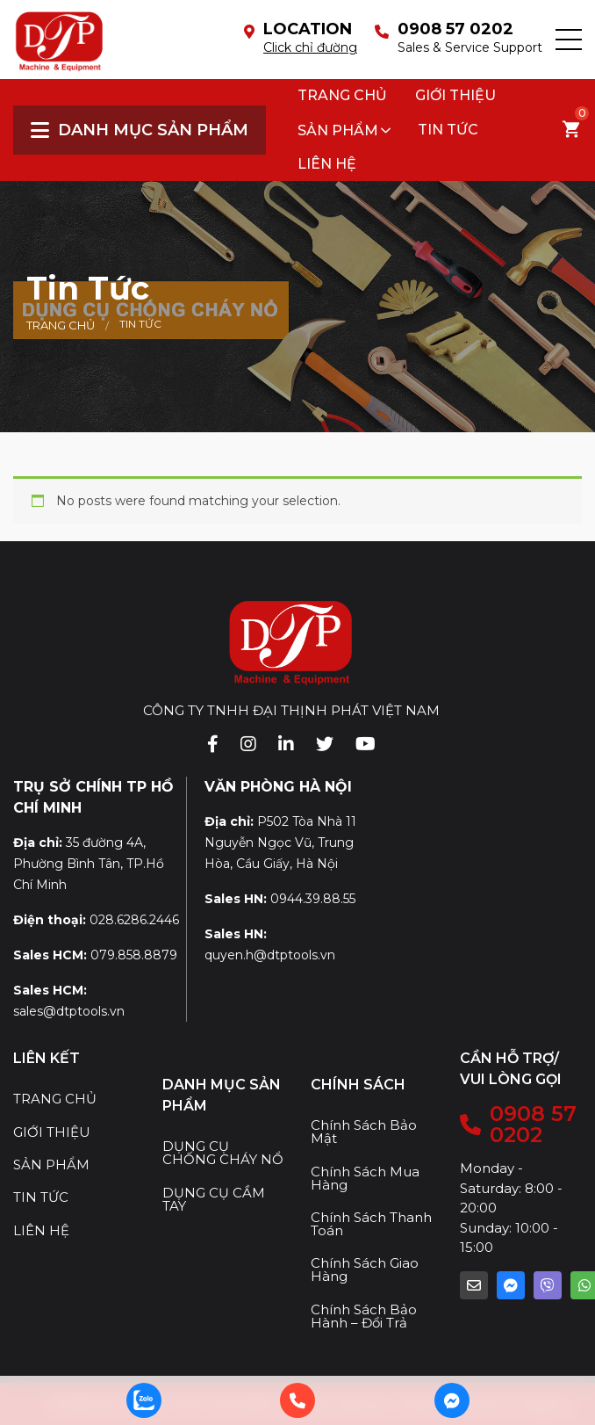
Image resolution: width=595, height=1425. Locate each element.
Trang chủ (342, 95)
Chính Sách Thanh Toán (371, 1224)
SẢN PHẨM (338, 130)
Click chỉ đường (310, 47)
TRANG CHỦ (55, 1098)
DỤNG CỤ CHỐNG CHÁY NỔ (222, 1153)
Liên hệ (327, 164)
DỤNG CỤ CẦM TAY (213, 1199)
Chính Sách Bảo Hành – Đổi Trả (364, 1316)
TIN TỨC (40, 1197)
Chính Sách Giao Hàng (365, 1269)
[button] (569, 39)
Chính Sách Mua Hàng (365, 1178)
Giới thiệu (455, 95)
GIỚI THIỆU (51, 1132)
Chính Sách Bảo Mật (364, 1132)
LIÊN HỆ (41, 1230)
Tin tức (448, 129)
